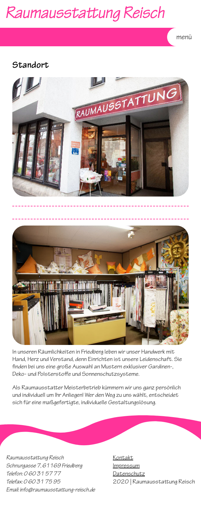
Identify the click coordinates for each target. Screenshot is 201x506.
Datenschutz (129, 473)
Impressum (126, 465)
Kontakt (123, 457)
